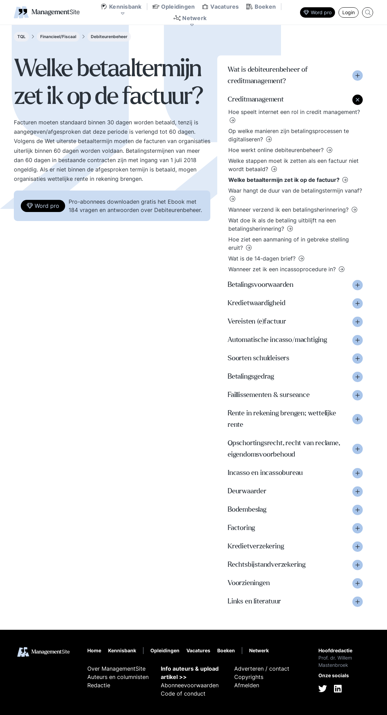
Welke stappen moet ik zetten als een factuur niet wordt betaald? (293, 165)
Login (348, 12)
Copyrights (248, 676)
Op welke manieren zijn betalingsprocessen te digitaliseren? (288, 135)
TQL (21, 36)
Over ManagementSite (116, 668)
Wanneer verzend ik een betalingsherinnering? (289, 209)
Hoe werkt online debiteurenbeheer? (276, 150)
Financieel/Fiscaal (58, 36)
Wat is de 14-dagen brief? (262, 258)
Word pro (318, 12)
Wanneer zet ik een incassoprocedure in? (282, 269)
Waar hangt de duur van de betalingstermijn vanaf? (295, 190)
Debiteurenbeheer (109, 36)
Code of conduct (183, 693)
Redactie (98, 685)
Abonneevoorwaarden (190, 685)
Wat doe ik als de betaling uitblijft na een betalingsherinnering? (282, 224)
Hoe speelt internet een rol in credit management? (294, 111)
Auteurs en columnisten (118, 676)
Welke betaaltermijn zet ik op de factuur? (284, 179)
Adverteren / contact (261, 668)
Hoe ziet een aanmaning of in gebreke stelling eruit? (288, 243)
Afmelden (246, 685)
